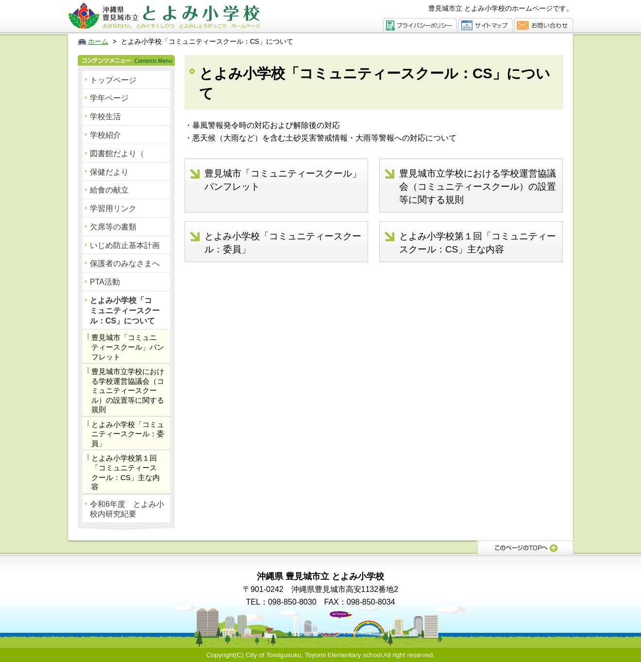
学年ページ (109, 98)
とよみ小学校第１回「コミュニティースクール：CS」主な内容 (125, 472)
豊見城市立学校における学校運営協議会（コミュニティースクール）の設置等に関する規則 (127, 390)
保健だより (109, 172)
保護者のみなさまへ (125, 263)
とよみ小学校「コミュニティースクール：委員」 (127, 433)
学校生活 (105, 116)
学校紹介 (105, 135)
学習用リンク (113, 208)
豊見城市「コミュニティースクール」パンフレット (127, 346)
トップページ (113, 80)
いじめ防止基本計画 (125, 245)
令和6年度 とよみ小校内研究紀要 (127, 509)
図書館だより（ (117, 153)
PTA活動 (105, 282)
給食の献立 (109, 190)
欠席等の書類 (113, 227)
